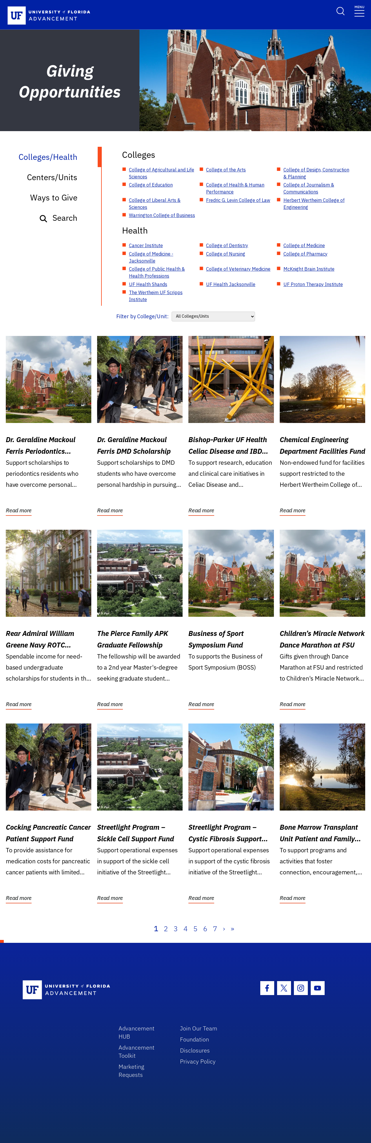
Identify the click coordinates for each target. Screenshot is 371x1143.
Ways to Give (53, 197)
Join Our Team (198, 1028)
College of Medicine (304, 245)
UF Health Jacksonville (230, 284)
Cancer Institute (146, 245)
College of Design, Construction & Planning (316, 173)
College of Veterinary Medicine (238, 269)
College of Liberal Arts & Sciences (155, 203)
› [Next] (224, 928)
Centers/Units (52, 177)
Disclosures (195, 1050)
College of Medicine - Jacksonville (151, 257)
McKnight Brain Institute (308, 269)
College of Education (151, 185)
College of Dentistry (227, 245)
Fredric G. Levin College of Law (238, 200)
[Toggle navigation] (359, 10)
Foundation (194, 1039)
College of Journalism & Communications (308, 188)
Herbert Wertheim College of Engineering (314, 203)
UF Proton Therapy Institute (313, 284)
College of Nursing (225, 254)
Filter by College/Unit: (142, 316)
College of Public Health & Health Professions (157, 272)
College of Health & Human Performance (235, 188)
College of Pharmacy (305, 254)
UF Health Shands (148, 284)
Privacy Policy (198, 1061)
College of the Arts (226, 170)
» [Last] (232, 928)
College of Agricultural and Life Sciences (161, 173)
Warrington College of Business (162, 215)
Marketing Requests (131, 1071)
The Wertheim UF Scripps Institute (156, 296)
